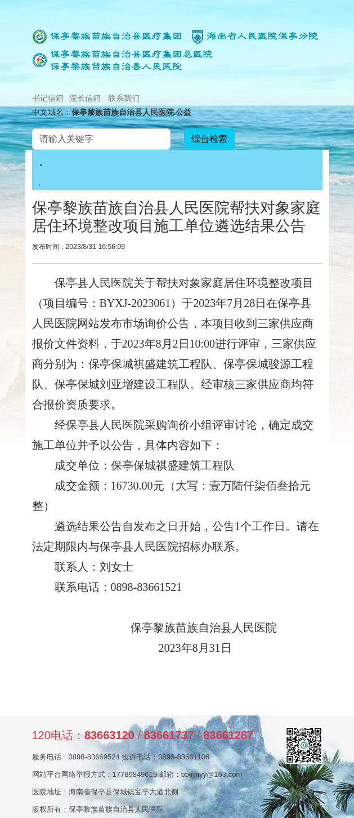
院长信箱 (85, 98)
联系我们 (124, 98)
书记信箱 (48, 98)
